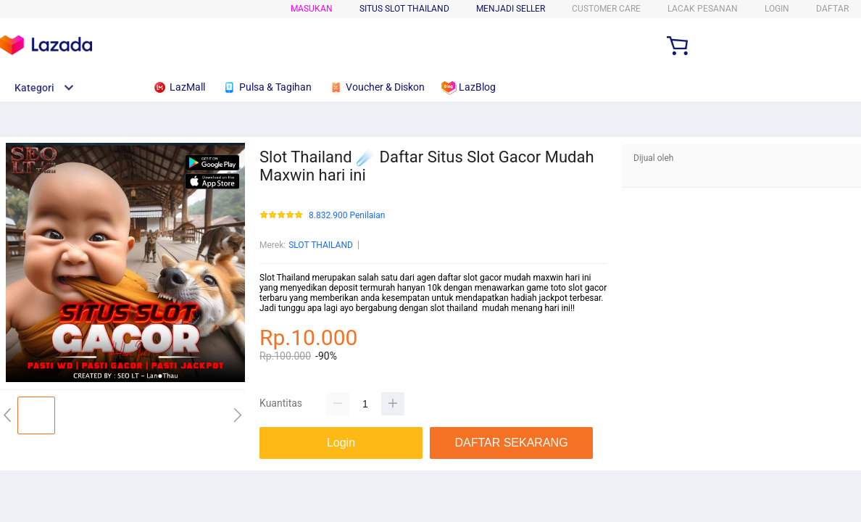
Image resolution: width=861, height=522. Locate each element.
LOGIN (777, 9)
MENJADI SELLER (510, 9)
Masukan (312, 9)
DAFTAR (832, 9)
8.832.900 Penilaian (347, 215)
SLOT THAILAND (320, 245)
